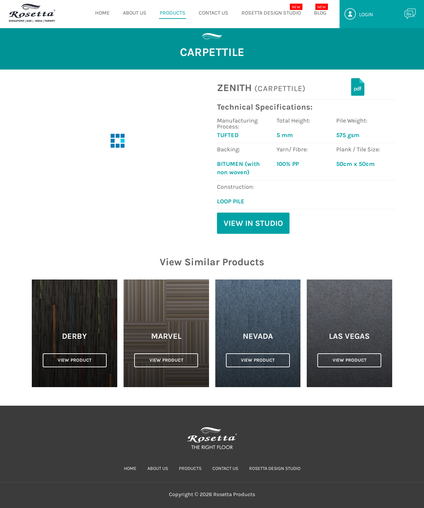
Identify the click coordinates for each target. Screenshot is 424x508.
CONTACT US (213, 13)
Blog (320, 13)
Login (366, 14)
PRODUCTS (173, 13)
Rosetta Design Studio (271, 13)
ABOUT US (134, 13)
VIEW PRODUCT (74, 360)
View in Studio (253, 223)
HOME (102, 13)
